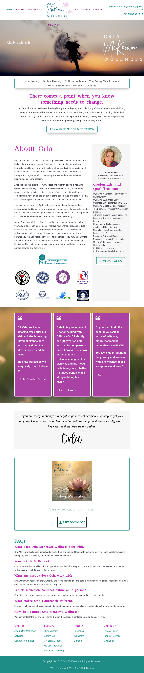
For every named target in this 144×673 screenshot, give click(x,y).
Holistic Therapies (58, 86)
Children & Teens (75, 81)
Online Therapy (52, 81)
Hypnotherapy (31, 81)
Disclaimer (108, 641)
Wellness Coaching (85, 86)
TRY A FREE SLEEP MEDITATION (72, 129)
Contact (54, 25)
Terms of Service (112, 636)
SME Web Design (84, 668)
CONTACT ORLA (110, 260)
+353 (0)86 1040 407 (134, 14)
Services (18, 636)
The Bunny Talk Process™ (105, 81)
